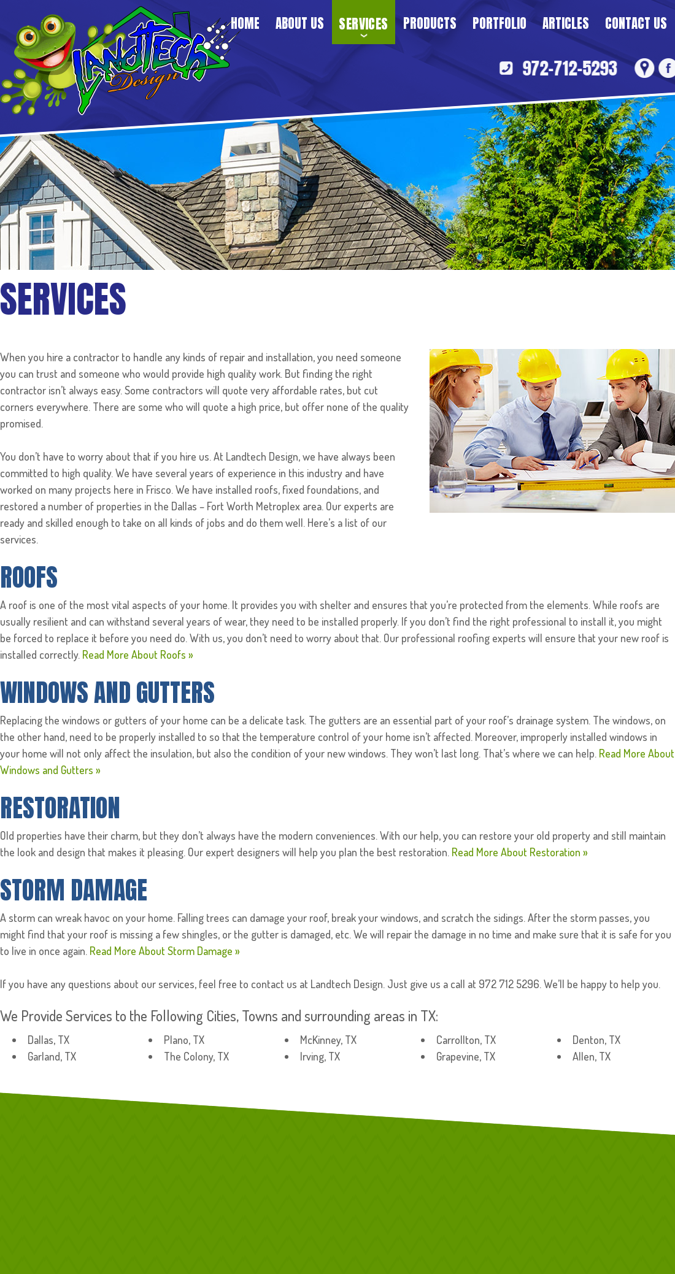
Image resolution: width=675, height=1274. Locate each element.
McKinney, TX (328, 1039)
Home (245, 23)
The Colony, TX (196, 1056)
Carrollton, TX (466, 1039)
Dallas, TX (48, 1039)
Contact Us (636, 23)
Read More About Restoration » (520, 852)
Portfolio (499, 23)
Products (430, 23)
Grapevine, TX (465, 1056)
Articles (565, 23)
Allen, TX (592, 1056)
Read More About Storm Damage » (165, 950)
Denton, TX (596, 1039)
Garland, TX (52, 1056)
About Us (300, 23)
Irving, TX (320, 1056)
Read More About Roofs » (137, 654)
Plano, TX (184, 1039)
